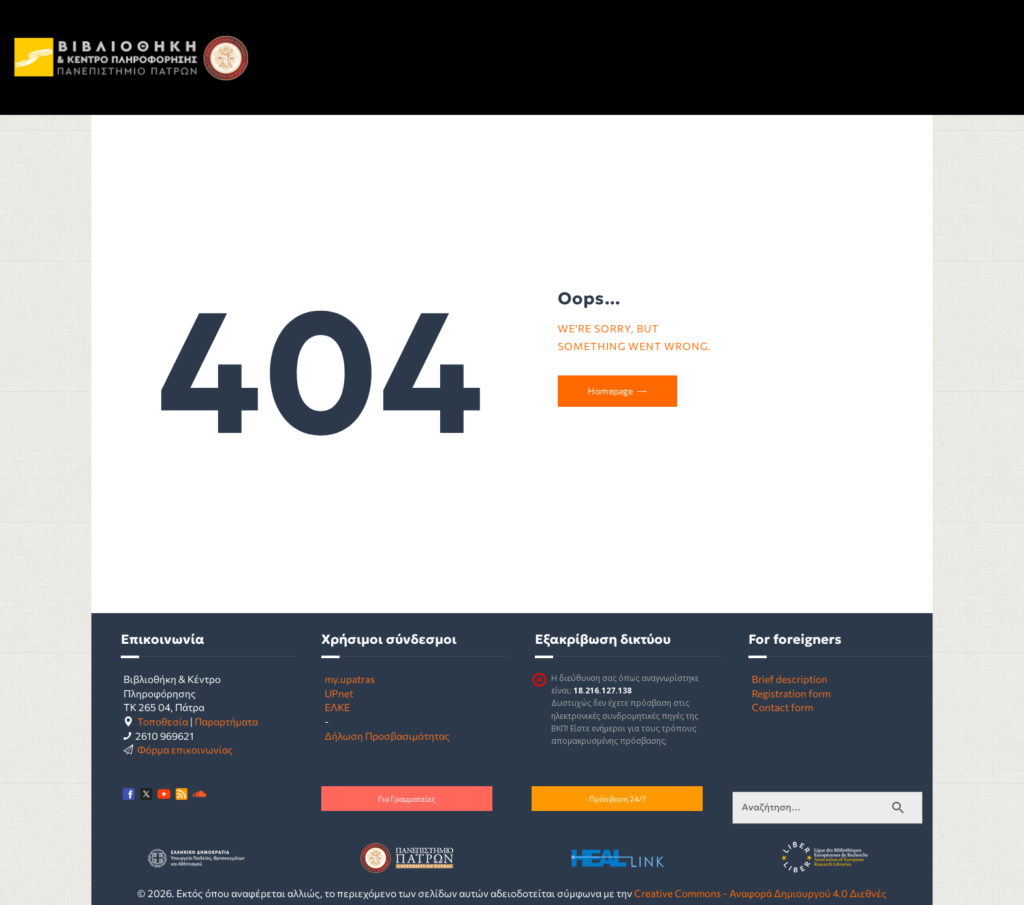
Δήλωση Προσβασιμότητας (387, 735)
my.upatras (350, 679)
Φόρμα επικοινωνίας (185, 749)
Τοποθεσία (162, 721)
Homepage (610, 390)
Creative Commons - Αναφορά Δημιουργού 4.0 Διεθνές (760, 893)
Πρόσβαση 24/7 (617, 798)
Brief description (789, 679)
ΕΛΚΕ (337, 707)
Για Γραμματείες (407, 798)
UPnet (339, 693)
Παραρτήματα (226, 721)
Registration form (791, 693)
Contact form (782, 707)
